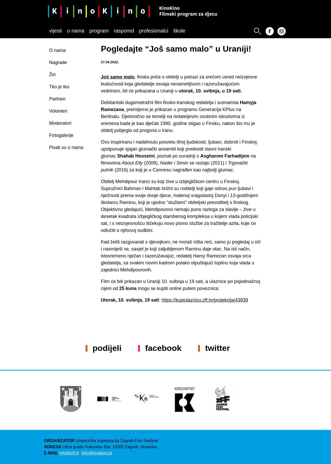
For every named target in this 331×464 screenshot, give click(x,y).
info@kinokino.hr (96, 453)
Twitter (217, 348)
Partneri (57, 98)
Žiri (52, 74)
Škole (179, 31)
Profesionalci (153, 31)
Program (99, 31)
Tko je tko (59, 86)
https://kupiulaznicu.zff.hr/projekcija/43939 (205, 300)
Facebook (163, 348)
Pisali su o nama (66, 147)
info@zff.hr (69, 453)
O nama (75, 31)
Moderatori (60, 123)
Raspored (124, 31)
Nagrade (58, 62)
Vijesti (55, 31)
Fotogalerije (61, 135)
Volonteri (58, 111)
